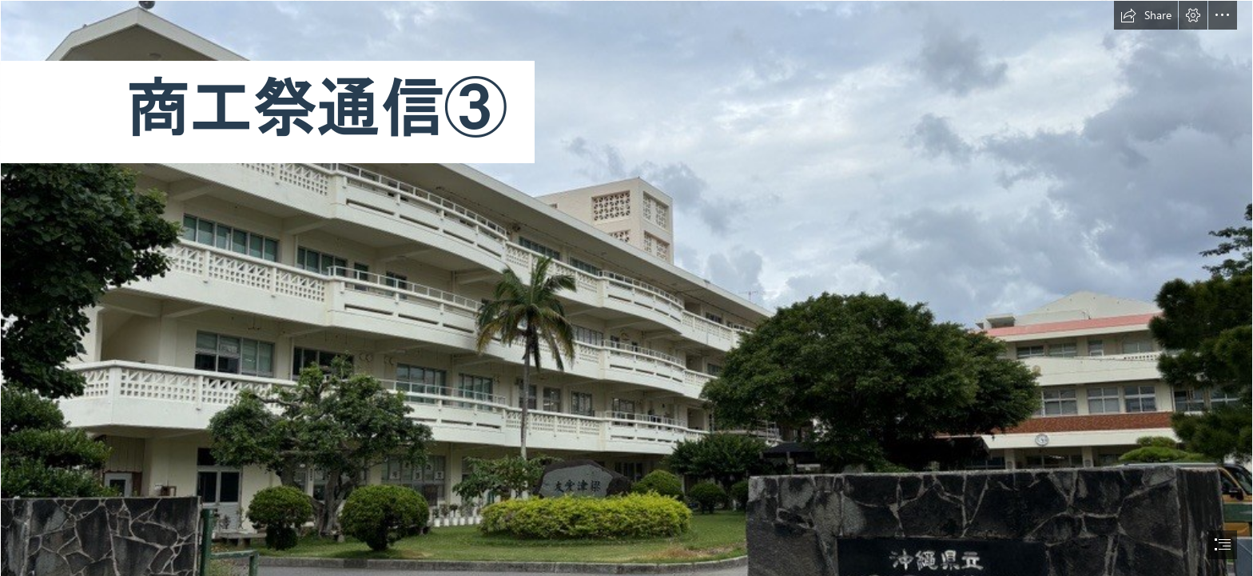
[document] (626, 288)
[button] (1146, 15)
